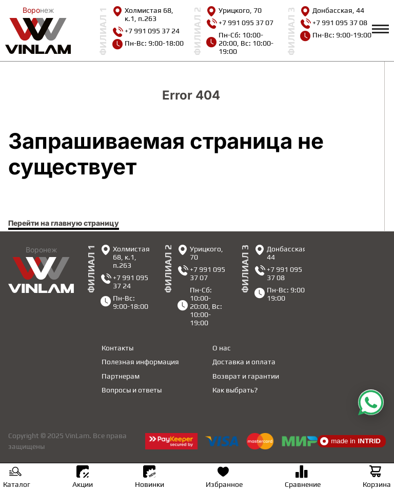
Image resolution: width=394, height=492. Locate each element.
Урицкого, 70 (234, 10)
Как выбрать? (235, 390)
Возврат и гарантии (245, 376)
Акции (82, 476)
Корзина (377, 477)
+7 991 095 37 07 (239, 22)
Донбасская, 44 (332, 10)
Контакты (117, 348)
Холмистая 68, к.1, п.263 (142, 14)
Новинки (149, 476)
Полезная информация (140, 362)
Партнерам (121, 376)
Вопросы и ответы (132, 390)
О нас (221, 348)
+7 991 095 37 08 (333, 22)
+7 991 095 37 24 (146, 31)
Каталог (16, 477)
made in (350, 441)
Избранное (224, 477)
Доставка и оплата (243, 362)
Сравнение (303, 477)
